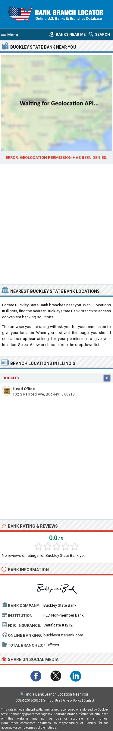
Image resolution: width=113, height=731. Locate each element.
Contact (88, 700)
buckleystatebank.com (63, 635)
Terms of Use (51, 700)
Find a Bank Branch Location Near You (56, 694)
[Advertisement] (56, 225)
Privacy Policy (71, 700)
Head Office (24, 389)
